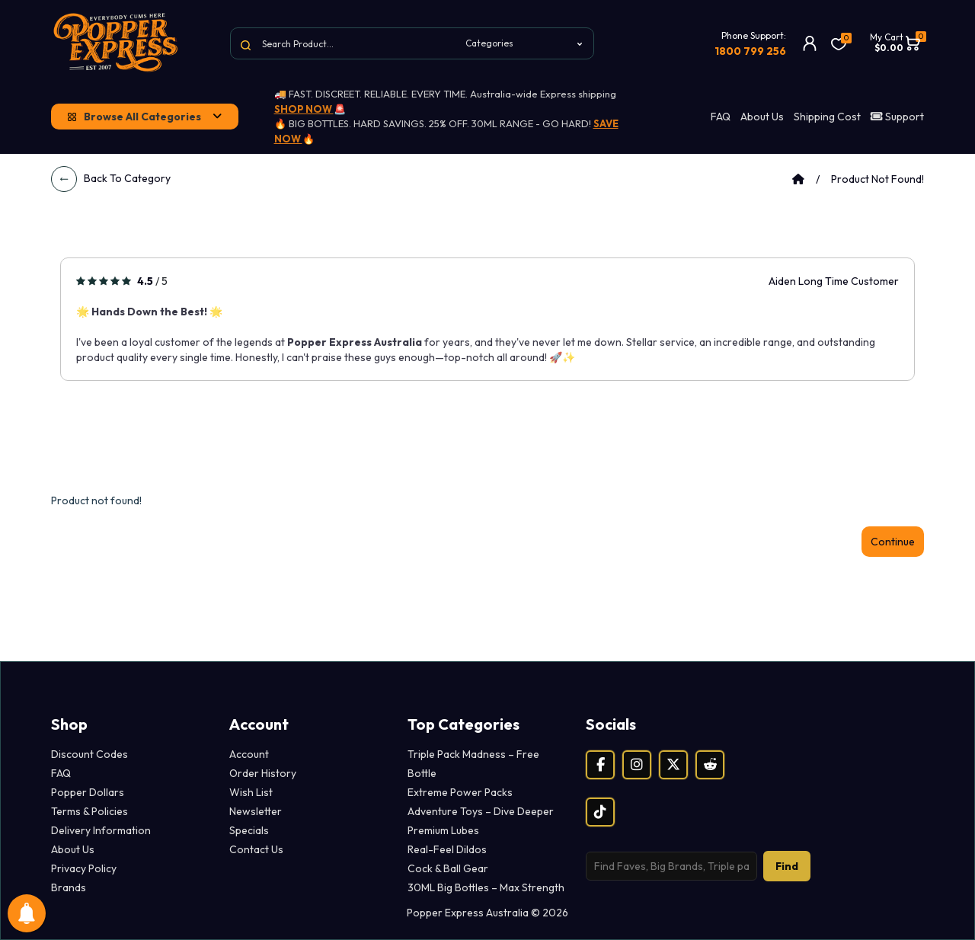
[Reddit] (709, 764)
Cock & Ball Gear (448, 868)
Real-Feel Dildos (447, 849)
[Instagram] (636, 764)
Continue (893, 541)
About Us (762, 116)
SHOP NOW (304, 109)
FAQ (720, 116)
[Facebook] (600, 764)
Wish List (251, 792)
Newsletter (255, 811)
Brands (68, 887)
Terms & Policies (89, 811)
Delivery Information (101, 830)
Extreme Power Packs (460, 792)
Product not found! (877, 179)
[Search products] (671, 866)
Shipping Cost (827, 116)
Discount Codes (89, 754)
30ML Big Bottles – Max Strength (486, 887)
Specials (249, 830)
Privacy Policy (84, 868)
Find (786, 866)
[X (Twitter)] (673, 764)
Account (249, 754)
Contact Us (256, 849)
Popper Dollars (87, 792)
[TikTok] (600, 812)
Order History (262, 773)
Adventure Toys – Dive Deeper (481, 811)
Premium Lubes (443, 830)
